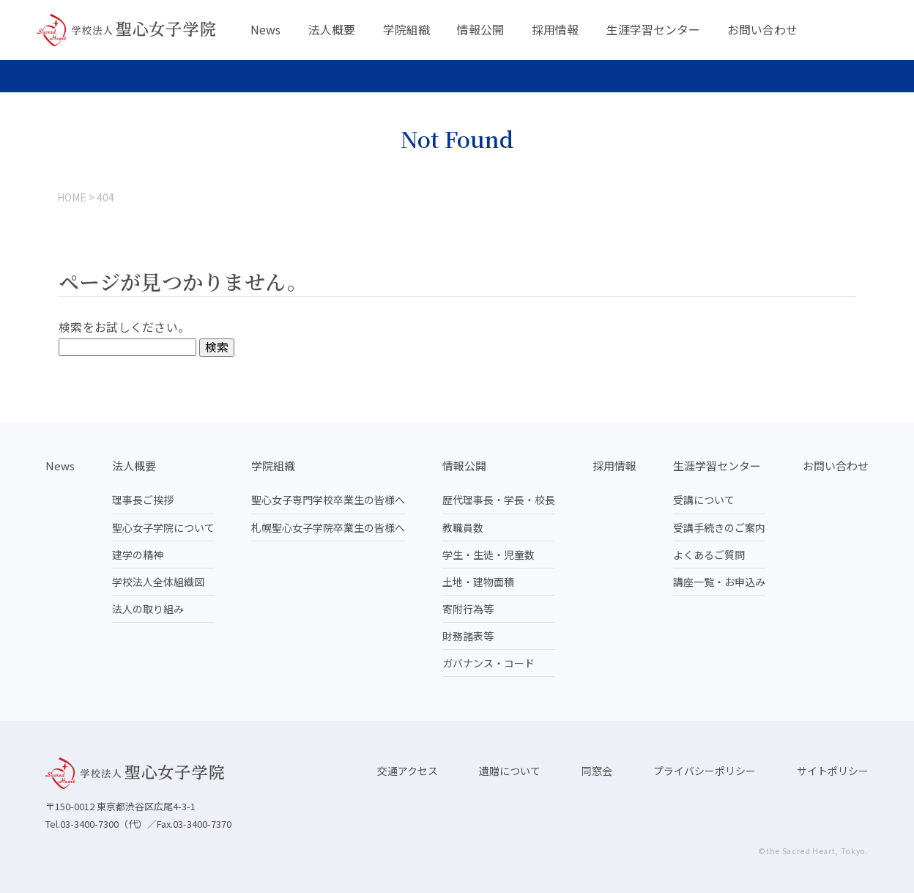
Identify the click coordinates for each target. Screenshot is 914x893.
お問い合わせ (762, 29)
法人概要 (331, 29)
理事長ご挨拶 (143, 499)
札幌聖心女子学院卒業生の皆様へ (328, 527)
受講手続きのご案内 (719, 527)
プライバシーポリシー (704, 770)
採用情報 (555, 29)
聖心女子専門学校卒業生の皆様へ (328, 499)
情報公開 (480, 29)
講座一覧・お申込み (719, 581)
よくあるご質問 (709, 554)
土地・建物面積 (478, 581)
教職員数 (462, 527)
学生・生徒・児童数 (488, 554)
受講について (704, 499)
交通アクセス (407, 770)
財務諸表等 (468, 636)
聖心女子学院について (163, 527)
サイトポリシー (833, 770)
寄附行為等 (468, 608)
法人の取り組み (148, 608)
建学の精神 (137, 554)
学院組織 (406, 29)
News (265, 29)
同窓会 (597, 770)
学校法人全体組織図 (158, 581)
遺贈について (509, 770)
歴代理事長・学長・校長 (498, 499)
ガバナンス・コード (488, 663)
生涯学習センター (653, 29)
